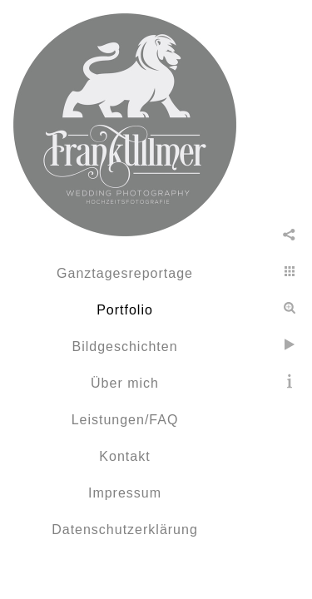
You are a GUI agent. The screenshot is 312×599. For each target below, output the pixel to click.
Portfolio (125, 310)
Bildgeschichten (124, 346)
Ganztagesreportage (125, 273)
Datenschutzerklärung (125, 529)
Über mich (125, 383)
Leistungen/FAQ (125, 420)
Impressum (124, 493)
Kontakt (124, 456)
